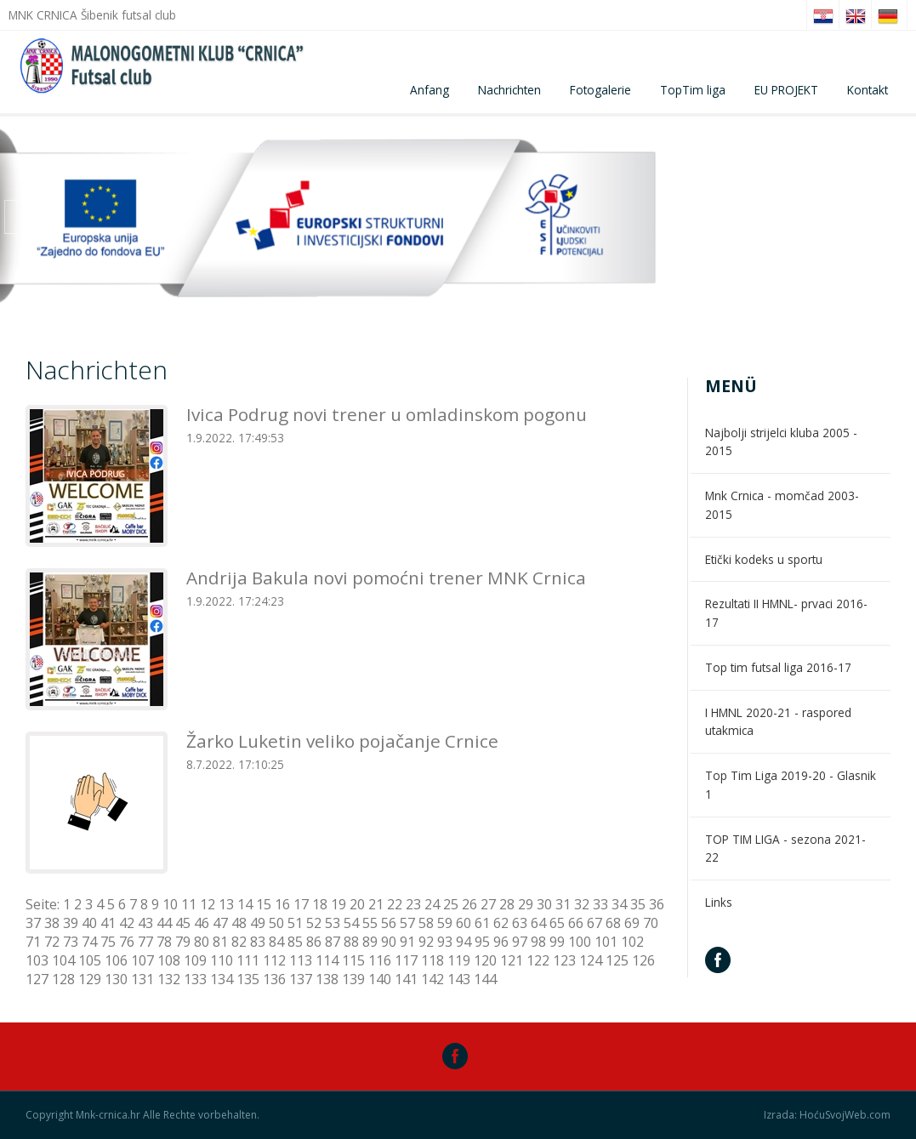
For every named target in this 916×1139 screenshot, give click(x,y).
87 (332, 941)
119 (458, 960)
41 (108, 923)
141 (406, 979)
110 (221, 960)
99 (557, 941)
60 (463, 923)
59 (444, 923)
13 (226, 904)
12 (207, 904)
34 (619, 904)
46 (201, 923)
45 (183, 923)
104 (63, 960)
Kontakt (867, 90)
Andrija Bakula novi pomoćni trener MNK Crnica (386, 577)
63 (519, 923)
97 (519, 941)
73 (70, 941)
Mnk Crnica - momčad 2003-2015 (782, 504)
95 (482, 941)
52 (313, 923)
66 (575, 923)
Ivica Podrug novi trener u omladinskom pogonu (386, 414)
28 (507, 904)
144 (485, 979)
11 (188, 904)
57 (407, 923)
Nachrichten (509, 90)
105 (89, 960)
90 (388, 941)
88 (351, 941)
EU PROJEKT (786, 90)
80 (201, 941)
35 (638, 904)
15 (263, 904)
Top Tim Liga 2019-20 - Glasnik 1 (790, 784)
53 (332, 923)
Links (718, 902)
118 (432, 960)
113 (300, 960)
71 (33, 941)
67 (594, 923)
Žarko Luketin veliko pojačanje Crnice (342, 741)
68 (613, 923)
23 (413, 904)
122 (537, 960)
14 (245, 904)
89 (370, 941)
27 (488, 904)
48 (239, 923)
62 (501, 923)
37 (33, 923)
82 (239, 941)
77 (145, 941)
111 (247, 960)
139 (353, 979)
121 (511, 960)
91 (407, 941)
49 (257, 923)
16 (282, 904)
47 (220, 923)
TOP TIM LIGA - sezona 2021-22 (785, 848)
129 (89, 979)
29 (525, 904)
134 (221, 979)
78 (164, 941)
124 (590, 960)
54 (351, 923)
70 (650, 923)
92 (426, 941)
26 (469, 904)
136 (274, 979)
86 (313, 941)
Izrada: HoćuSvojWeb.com (827, 1115)
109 (195, 960)
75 (108, 941)
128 (63, 979)
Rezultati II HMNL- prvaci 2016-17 (786, 612)
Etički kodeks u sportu (763, 559)
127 (37, 979)
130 (116, 979)
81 (220, 941)
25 (450, 904)
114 (327, 960)
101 (606, 941)
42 (126, 923)
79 (183, 941)
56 (388, 923)
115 (353, 960)
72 (52, 941)
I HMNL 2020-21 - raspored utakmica (778, 721)
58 (426, 923)
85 (295, 941)
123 (564, 960)
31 (563, 904)
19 (338, 904)
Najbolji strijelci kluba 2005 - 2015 (781, 441)
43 (145, 923)
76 (126, 941)
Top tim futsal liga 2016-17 (778, 667)
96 (501, 941)
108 (168, 960)
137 (300, 979)
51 (295, 923)
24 (432, 904)
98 (538, 941)
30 (544, 904)
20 (357, 904)
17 (301, 904)
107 (142, 960)
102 (632, 941)
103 (37, 960)
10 (170, 904)
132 (168, 979)
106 (116, 960)
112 (274, 960)
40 (89, 923)
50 (276, 923)
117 (406, 960)
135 (247, 979)
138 (327, 979)
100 (579, 941)
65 (557, 923)
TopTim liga (692, 90)
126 (643, 960)
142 (432, 979)
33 (600, 904)
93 (444, 941)
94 (463, 941)
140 (379, 979)
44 (164, 923)
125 (617, 960)
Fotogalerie (600, 90)
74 (89, 941)
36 (656, 904)
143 (458, 979)
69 (632, 923)
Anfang (429, 90)
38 (52, 923)
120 (485, 960)
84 (276, 941)
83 (257, 941)
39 (70, 923)
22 (394, 904)
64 (538, 923)
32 (581, 904)
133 (195, 979)
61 (482, 923)
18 (319, 904)
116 (379, 960)
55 (370, 923)
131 (142, 979)
